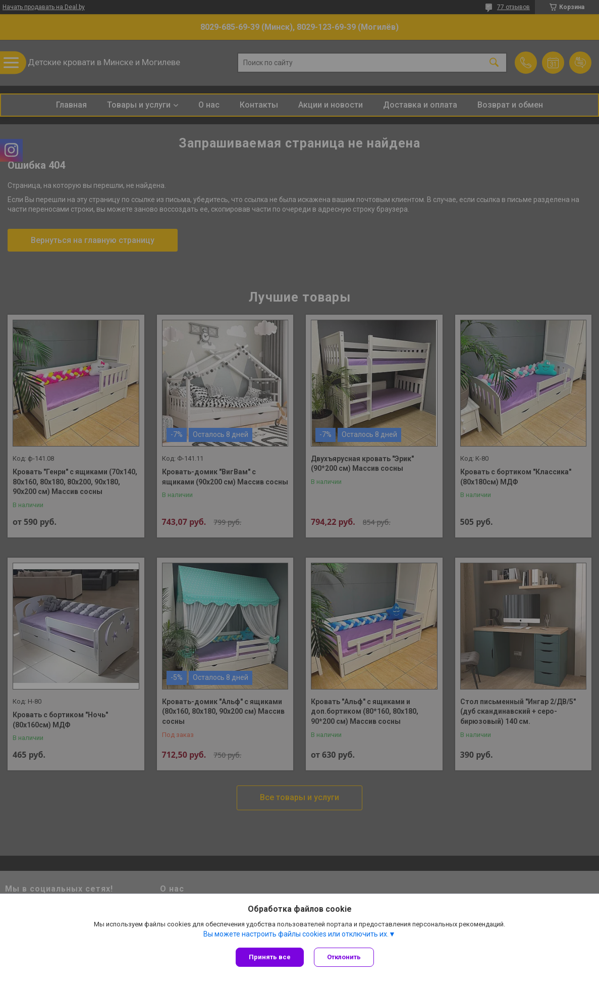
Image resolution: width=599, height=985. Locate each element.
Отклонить (344, 957)
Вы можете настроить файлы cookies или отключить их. (296, 934)
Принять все (270, 957)
